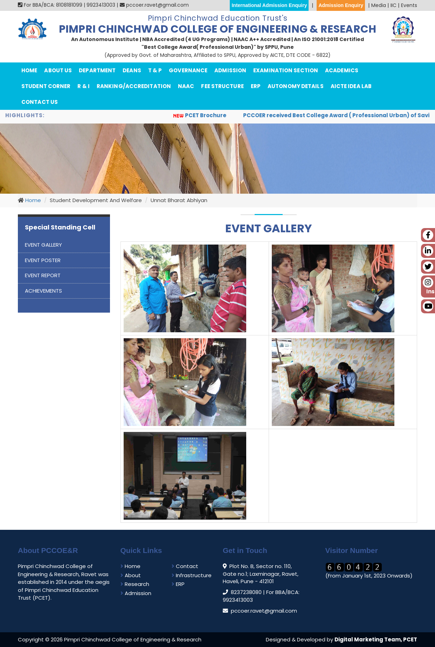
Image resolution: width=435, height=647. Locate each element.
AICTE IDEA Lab (351, 86)
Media (378, 5)
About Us (58, 70)
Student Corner (45, 86)
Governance (188, 70)
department (97, 70)
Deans (132, 70)
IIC (393, 5)
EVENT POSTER (43, 260)
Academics (341, 70)
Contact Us (39, 102)
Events (409, 5)
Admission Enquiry (340, 5)
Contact (185, 566)
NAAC (186, 86)
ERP (256, 86)
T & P (155, 70)
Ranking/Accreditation (134, 86)
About (130, 575)
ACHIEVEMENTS (43, 290)
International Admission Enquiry (269, 5)
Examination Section (285, 70)
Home (29, 70)
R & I (83, 86)
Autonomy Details (296, 86)
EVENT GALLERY (43, 244)
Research (134, 584)
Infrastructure (192, 575)
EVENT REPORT (43, 275)
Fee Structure (222, 86)
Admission (230, 70)
